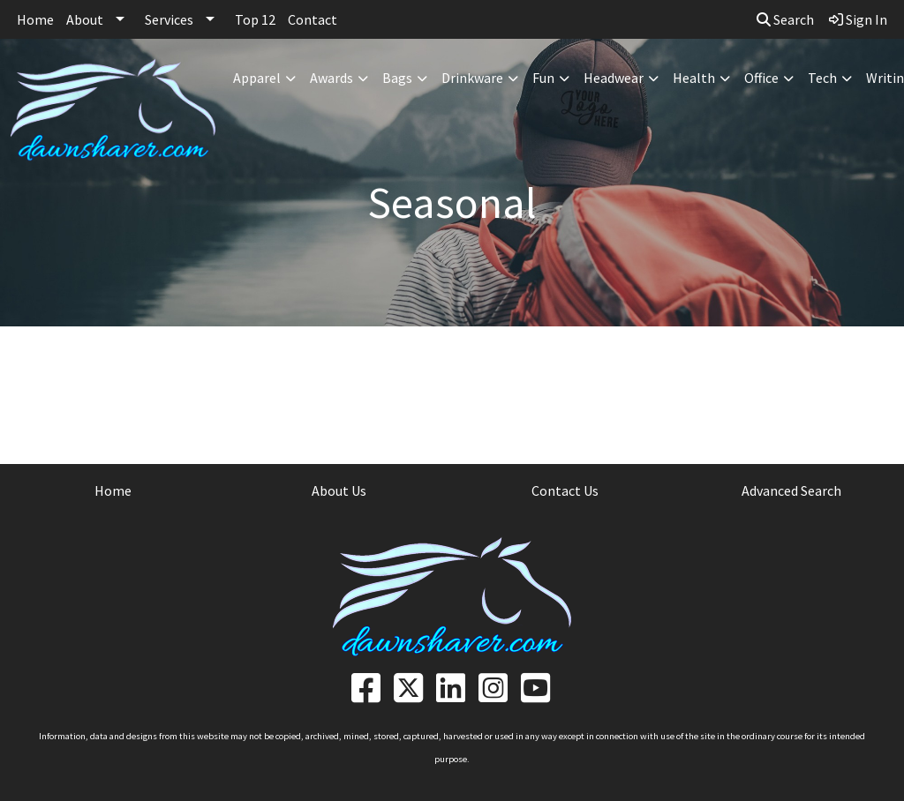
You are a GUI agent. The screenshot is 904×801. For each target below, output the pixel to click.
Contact (312, 19)
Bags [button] (397, 77)
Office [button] (761, 77)
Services (169, 19)
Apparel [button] (257, 77)
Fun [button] (543, 77)
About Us (339, 490)
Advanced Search (791, 490)
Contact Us (565, 490)
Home (35, 19)
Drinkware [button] (472, 77)
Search (785, 19)
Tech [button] (822, 77)
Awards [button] (331, 77)
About (84, 19)
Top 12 (255, 19)
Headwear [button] (614, 77)
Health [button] (694, 77)
